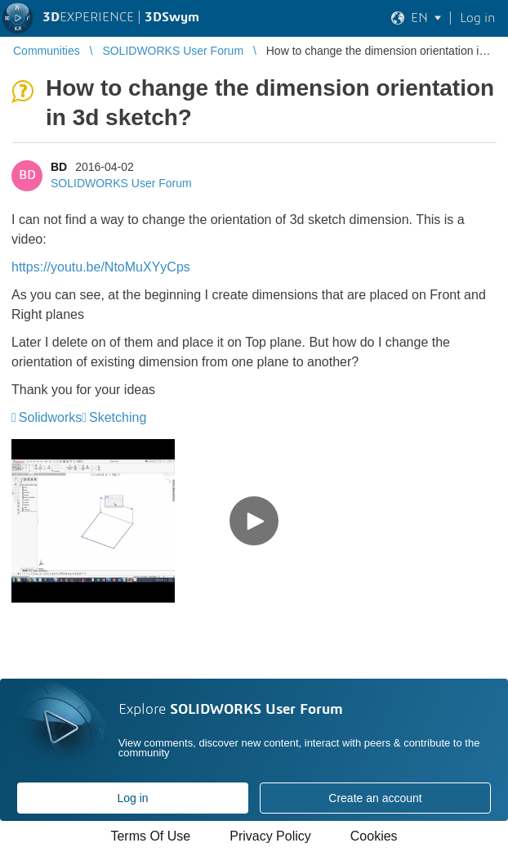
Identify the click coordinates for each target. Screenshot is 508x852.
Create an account (374, 798)
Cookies (374, 836)
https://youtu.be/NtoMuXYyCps (100, 267)
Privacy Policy (270, 836)
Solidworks (50, 417)
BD (59, 166)
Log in (132, 798)
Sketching (117, 417)
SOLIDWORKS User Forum (121, 183)
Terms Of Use (150, 836)
